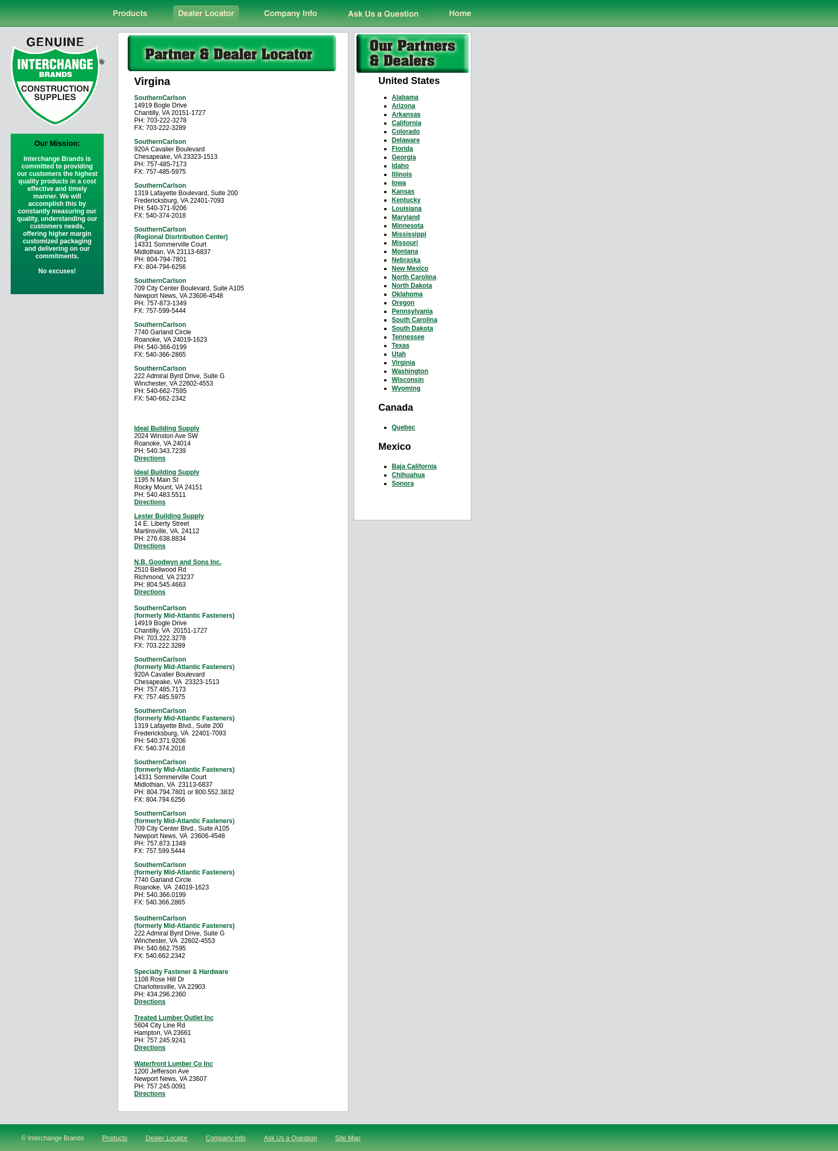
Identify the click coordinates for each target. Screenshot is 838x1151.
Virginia (403, 362)
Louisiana (407, 208)
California (406, 123)
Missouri (405, 243)
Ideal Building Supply (166, 428)
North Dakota (412, 285)
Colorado (406, 131)
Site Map (347, 1138)
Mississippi (409, 234)
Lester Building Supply (169, 516)
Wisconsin (408, 379)
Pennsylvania (412, 311)
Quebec (403, 427)
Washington (410, 371)
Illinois (402, 174)
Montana (405, 251)
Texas (400, 345)
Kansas (403, 191)
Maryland (406, 217)
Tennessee (408, 337)
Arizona (403, 106)
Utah (399, 354)
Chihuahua (408, 475)
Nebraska (406, 260)
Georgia (404, 157)
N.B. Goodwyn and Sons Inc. (177, 562)
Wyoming (406, 388)
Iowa (399, 183)
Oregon (403, 302)
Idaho (400, 166)
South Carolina (414, 320)
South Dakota (412, 328)
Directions (150, 458)
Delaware (406, 140)
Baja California (414, 466)
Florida (402, 148)
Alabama (405, 97)
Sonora (403, 483)
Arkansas (406, 114)
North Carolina (414, 277)
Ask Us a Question (290, 1138)
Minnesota (407, 225)
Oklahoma (407, 294)
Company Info (226, 1138)
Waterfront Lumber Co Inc (173, 1064)
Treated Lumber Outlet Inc (174, 1018)
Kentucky (406, 200)
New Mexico (410, 268)
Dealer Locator (166, 1138)
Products (114, 1138)
